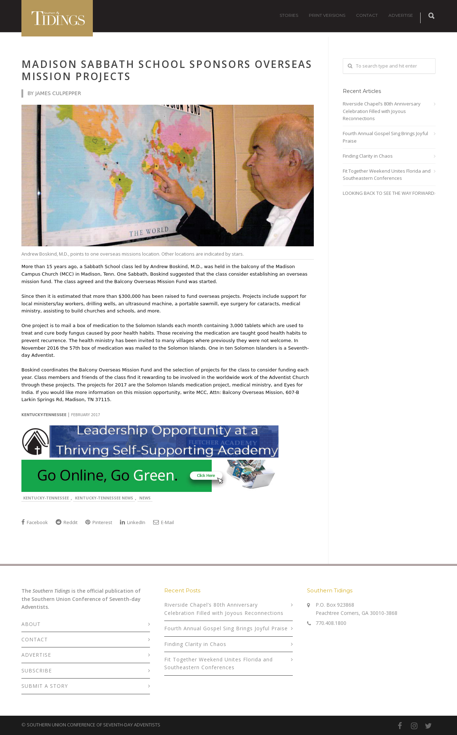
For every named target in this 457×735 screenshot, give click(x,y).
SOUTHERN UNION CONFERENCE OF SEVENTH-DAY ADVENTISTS (93, 724)
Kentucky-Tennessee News (104, 497)
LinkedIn (132, 522)
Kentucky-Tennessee (46, 497)
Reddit (66, 522)
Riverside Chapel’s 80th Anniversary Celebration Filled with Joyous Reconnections (382, 111)
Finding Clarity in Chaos (368, 156)
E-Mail (163, 522)
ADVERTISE (400, 15)
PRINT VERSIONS (327, 15)
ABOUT (31, 624)
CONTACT (367, 15)
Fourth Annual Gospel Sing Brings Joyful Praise (385, 137)
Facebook (34, 522)
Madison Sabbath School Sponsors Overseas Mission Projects (166, 70)
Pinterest (98, 522)
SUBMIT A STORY (44, 685)
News (145, 497)
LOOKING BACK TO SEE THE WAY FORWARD (388, 193)
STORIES (289, 15)
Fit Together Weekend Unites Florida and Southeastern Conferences (387, 175)
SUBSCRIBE (36, 670)
